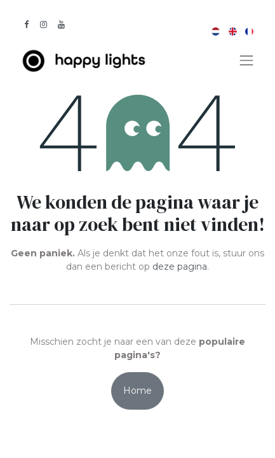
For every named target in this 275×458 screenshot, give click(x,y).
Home (137, 390)
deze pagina (179, 266)
